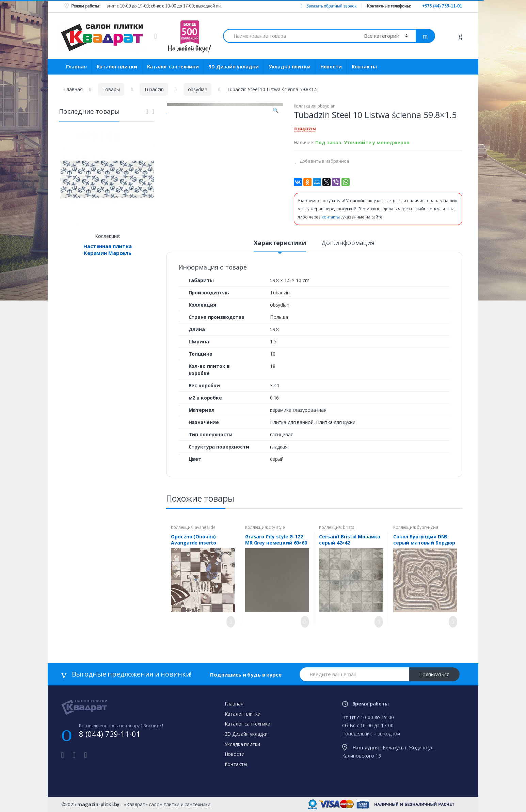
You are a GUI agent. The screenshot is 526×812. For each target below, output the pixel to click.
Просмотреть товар (229, 622)
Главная (76, 66)
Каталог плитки (117, 66)
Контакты (364, 66)
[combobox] (289, 36)
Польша (279, 317)
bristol (349, 527)
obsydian (197, 89)
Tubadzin (154, 89)
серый (277, 459)
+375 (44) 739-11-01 (442, 6)
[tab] (280, 246)
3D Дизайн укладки (234, 66)
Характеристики (280, 243)
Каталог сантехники (173, 66)
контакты (331, 217)
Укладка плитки (289, 66)
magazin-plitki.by (98, 804)
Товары (111, 89)
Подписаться (434, 674)
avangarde (205, 527)
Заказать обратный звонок (328, 6)
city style (277, 527)
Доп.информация (347, 243)
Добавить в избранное (324, 161)
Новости (331, 66)
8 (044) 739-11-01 (110, 734)
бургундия (427, 527)
